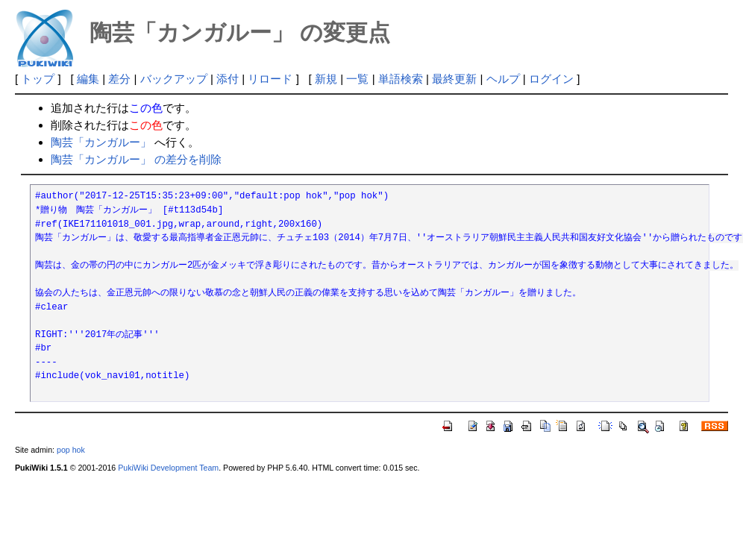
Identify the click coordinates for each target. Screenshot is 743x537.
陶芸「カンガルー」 (101, 142)
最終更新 (454, 78)
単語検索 (400, 78)
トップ (37, 78)
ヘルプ (503, 78)
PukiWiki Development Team (168, 467)
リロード (270, 78)
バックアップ (173, 78)
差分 (119, 78)
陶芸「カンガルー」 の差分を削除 (136, 159)
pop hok (71, 449)
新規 (326, 78)
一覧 (357, 78)
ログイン (551, 78)
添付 (227, 78)
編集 (88, 78)
